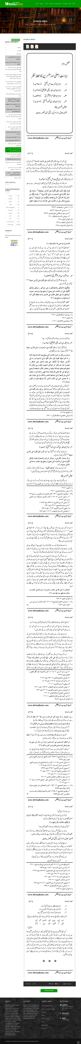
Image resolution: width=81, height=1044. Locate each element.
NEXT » (34, 984)
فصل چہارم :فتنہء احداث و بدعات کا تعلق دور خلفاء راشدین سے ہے (13, 88)
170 (18, 210)
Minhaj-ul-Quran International (48, 1009)
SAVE (57, 984)
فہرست (19, 50)
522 (18, 204)
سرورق (19, 47)
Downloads (57, 3)
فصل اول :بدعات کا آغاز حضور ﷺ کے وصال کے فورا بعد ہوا (13, 69)
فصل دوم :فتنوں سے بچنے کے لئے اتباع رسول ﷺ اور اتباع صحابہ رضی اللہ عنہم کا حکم (13, 76)
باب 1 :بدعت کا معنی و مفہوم (14, 58)
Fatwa (43, 1015)
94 (18, 198)
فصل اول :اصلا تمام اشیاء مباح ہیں (14, 144)
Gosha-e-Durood (45, 1018)
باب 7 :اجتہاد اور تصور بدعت (13, 137)
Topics (46, 3)
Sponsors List (45, 1025)
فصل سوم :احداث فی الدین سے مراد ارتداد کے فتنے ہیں (13, 82)
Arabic (10, 201)
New (70, 3)
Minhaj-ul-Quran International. (22, 1041)
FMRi (43, 1022)
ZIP (10, 219)
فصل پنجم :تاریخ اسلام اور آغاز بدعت (13, 94)
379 (18, 219)
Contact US (44, 1028)
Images (10, 213)
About (41, 3)
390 (18, 213)
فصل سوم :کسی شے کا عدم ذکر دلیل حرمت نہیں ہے (13, 155)
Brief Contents (15, 40)
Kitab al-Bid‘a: (33, 24)
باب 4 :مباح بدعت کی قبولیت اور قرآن (12, 105)
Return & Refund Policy (47, 1005)
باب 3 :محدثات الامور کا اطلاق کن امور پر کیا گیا (14, 100)
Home (37, 3)
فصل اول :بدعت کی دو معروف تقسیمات (13, 163)
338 (18, 216)
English (10, 198)
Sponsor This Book (48, 990)
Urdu (73, 3)
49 (18, 201)
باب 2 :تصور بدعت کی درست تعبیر (12, 63)
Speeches (44, 1012)
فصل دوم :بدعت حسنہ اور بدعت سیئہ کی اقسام (14, 168)
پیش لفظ (19, 53)
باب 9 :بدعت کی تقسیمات (13, 159)
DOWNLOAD (67, 984)
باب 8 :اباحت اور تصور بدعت (13, 140)
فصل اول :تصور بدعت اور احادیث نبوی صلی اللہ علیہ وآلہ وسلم (13, 116)
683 (18, 196)
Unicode (10, 210)
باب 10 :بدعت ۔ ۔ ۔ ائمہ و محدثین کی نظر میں (13, 173)
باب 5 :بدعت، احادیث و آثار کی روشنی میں (13, 110)
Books (51, 3)
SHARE (51, 984)
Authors (64, 3)
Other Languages (10, 207)
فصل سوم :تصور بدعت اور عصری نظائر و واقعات (14, 127)
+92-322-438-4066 (65, 1014)
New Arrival (10, 182)
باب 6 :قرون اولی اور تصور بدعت (13, 133)
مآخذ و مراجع (18, 177)
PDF (10, 216)
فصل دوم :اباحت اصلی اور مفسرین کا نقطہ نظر (13, 149)
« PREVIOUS (28, 984)
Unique (10, 196)
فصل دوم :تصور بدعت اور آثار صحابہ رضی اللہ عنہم (14, 122)
